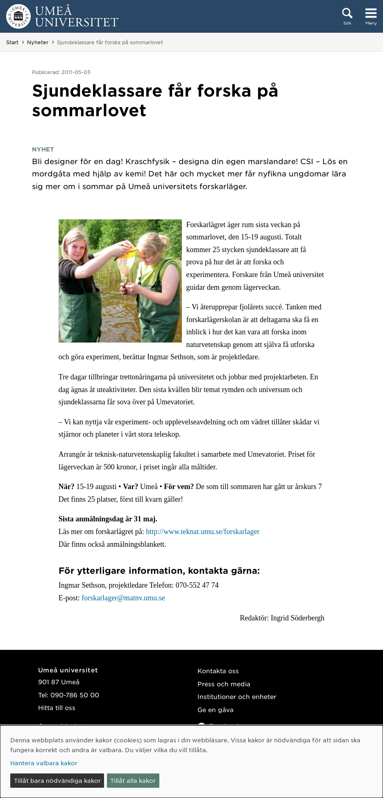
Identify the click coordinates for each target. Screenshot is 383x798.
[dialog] (191, 761)
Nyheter (37, 42)
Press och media (223, 684)
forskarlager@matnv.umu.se (122, 598)
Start (12, 42)
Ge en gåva (215, 709)
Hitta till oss (56, 707)
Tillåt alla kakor (133, 780)
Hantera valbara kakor (43, 762)
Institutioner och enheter (236, 696)
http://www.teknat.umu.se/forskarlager (202, 531)
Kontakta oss (218, 670)
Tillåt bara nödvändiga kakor (57, 780)
